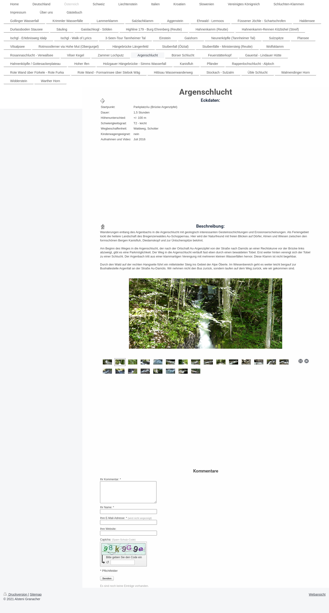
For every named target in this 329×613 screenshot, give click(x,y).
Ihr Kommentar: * (110, 479)
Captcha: (118, 539)
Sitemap (36, 594)
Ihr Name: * (107, 507)
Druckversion (15, 594)
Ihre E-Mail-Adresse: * (126, 518)
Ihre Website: (108, 528)
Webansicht (317, 594)
